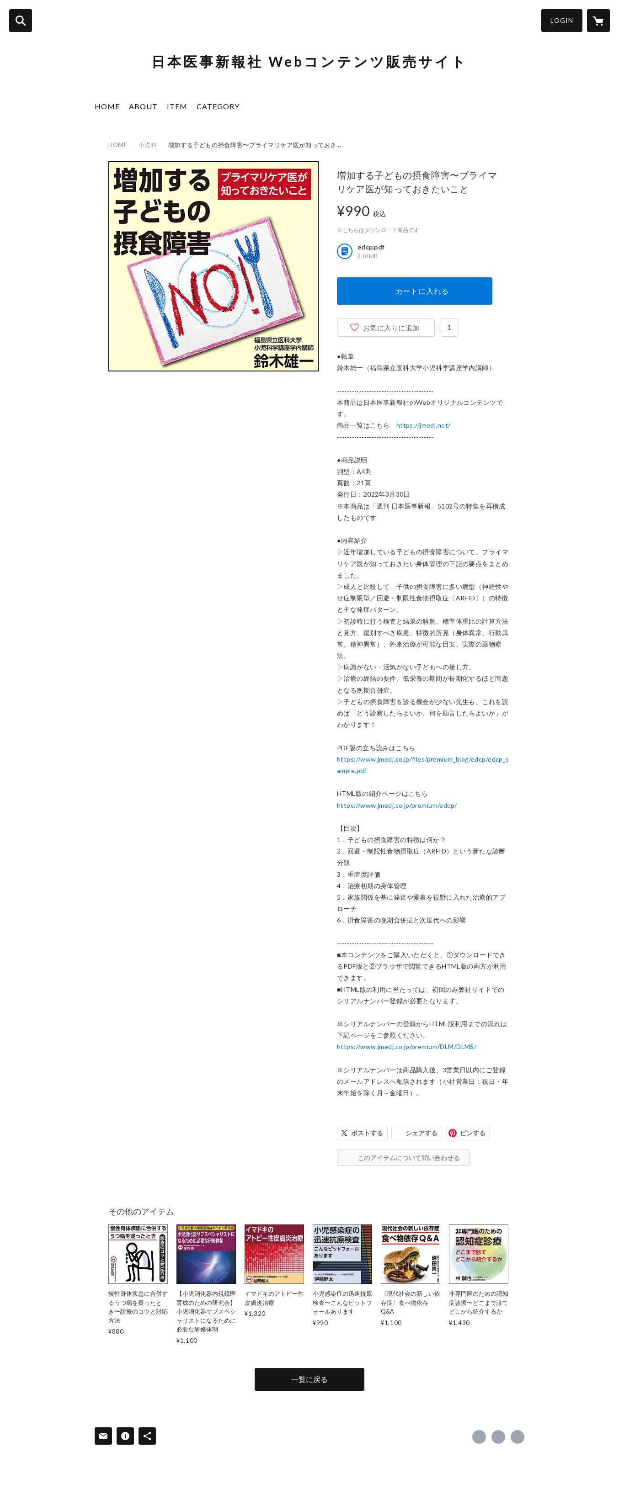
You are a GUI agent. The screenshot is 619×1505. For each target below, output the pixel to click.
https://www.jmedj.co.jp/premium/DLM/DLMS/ (406, 1046)
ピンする (473, 1133)
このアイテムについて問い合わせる (409, 1157)
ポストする (367, 1133)
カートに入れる (422, 290)
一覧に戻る (309, 1379)
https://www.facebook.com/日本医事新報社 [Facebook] (479, 1437)
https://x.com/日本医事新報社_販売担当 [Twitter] (498, 1437)
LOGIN (561, 20)
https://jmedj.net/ (423, 425)
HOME (107, 106)
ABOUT (143, 106)
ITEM (177, 106)
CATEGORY (218, 106)
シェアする (422, 1133)
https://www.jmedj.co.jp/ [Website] (517, 1437)
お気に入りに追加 (391, 327)
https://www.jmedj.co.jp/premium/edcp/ (397, 805)
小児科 (148, 144)
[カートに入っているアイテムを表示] (598, 20)
